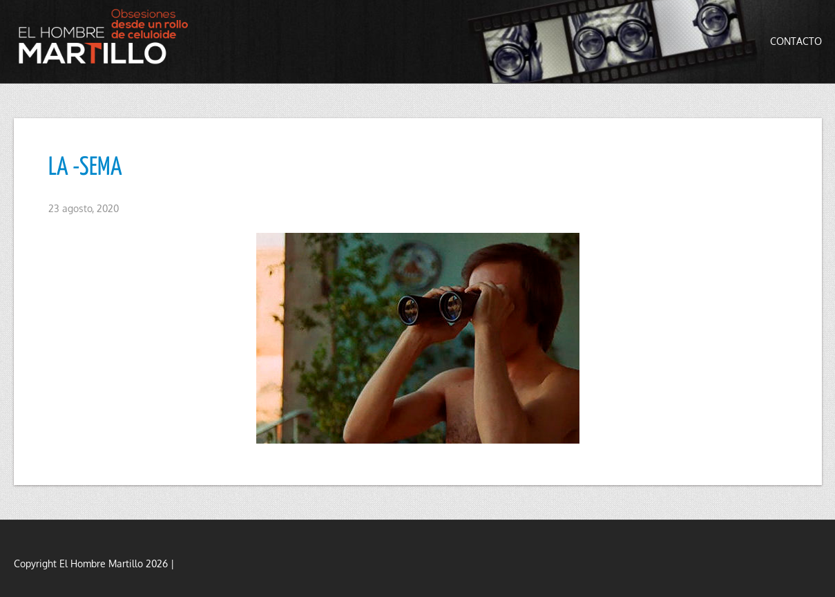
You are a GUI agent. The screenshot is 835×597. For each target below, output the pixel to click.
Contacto (796, 41)
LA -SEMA (85, 167)
